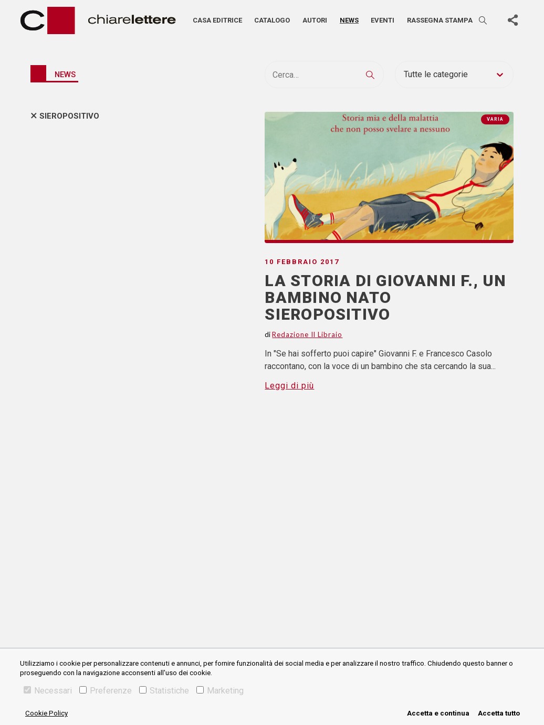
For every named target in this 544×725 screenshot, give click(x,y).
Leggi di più (289, 386)
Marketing (220, 691)
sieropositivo (69, 116)
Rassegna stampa (440, 20)
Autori (314, 20)
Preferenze (105, 691)
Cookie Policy (46, 713)
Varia (495, 119)
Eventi (382, 20)
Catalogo (272, 20)
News (349, 20)
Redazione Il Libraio (307, 334)
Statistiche (164, 691)
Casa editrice (217, 20)
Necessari (48, 691)
